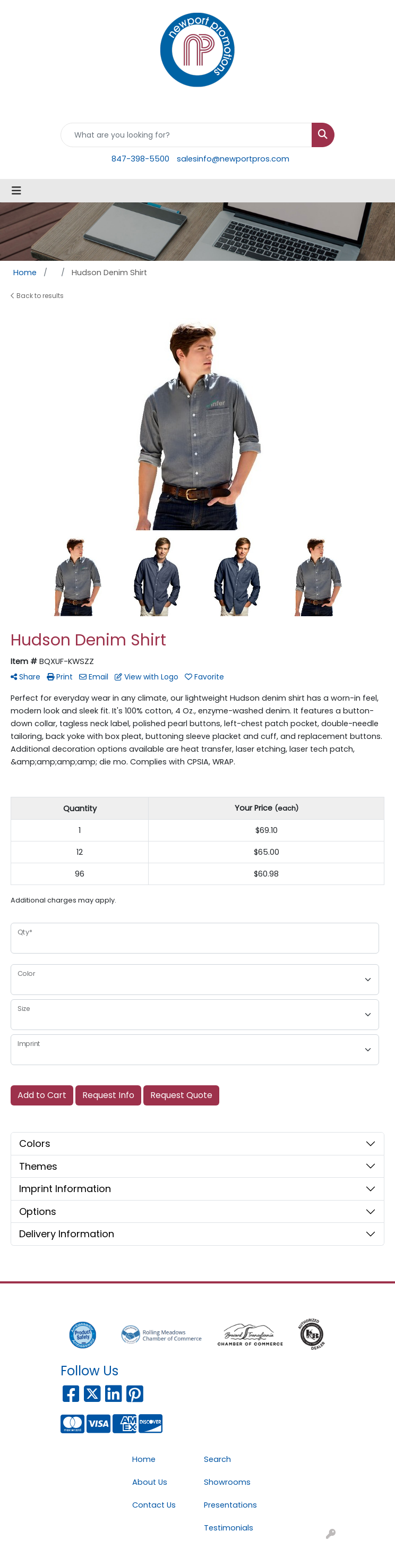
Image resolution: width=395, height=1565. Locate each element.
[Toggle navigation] (16, 190)
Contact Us (154, 1505)
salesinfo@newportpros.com (233, 159)
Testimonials (228, 1528)
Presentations (230, 1505)
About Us (149, 1482)
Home (144, 1459)
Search (217, 1459)
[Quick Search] (186, 135)
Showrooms (227, 1482)
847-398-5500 (140, 159)
